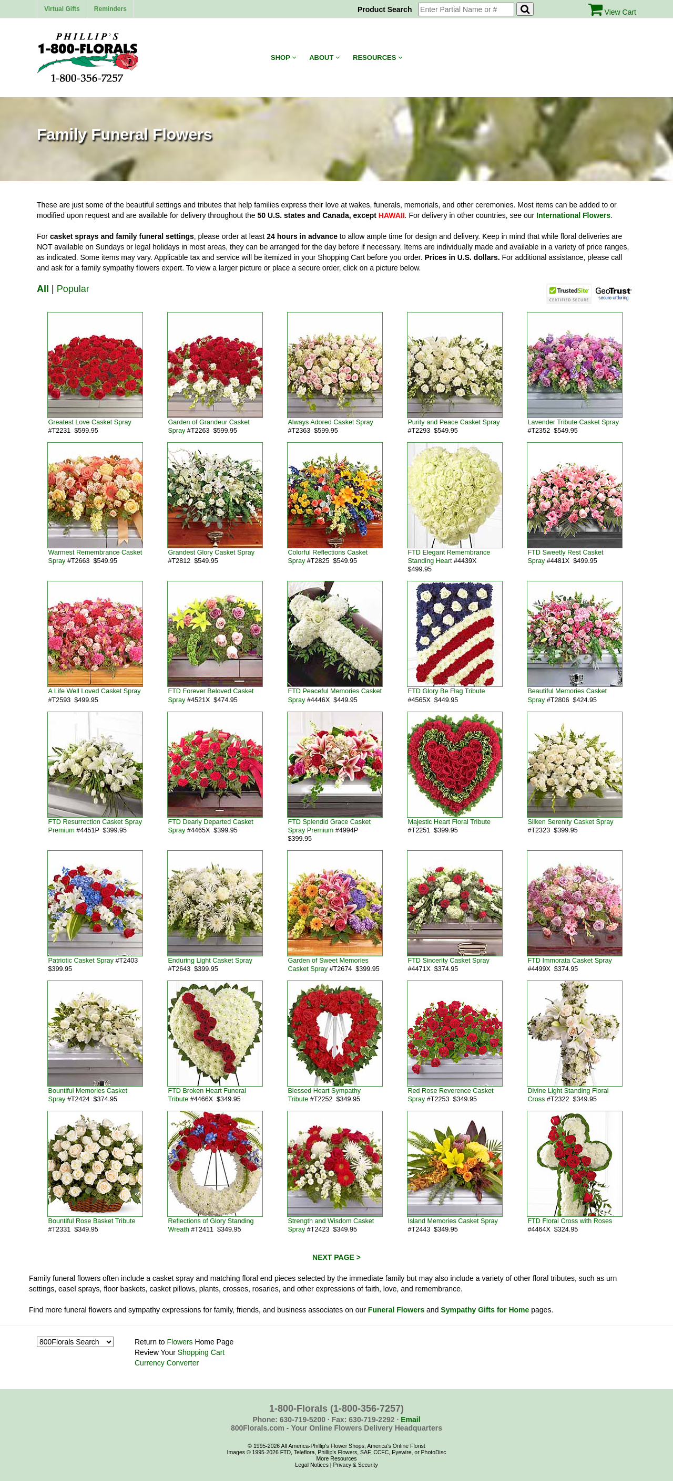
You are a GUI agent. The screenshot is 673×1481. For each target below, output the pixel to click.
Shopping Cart (201, 1352)
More (322, 1458)
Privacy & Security (355, 1465)
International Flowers (573, 215)
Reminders (110, 9)
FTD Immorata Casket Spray (569, 960)
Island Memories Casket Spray (452, 1221)
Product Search (387, 9)
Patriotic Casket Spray (81, 960)
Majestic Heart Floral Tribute (448, 822)
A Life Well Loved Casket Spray (94, 691)
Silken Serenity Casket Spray (570, 822)
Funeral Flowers (396, 1310)
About (324, 57)
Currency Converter (167, 1363)
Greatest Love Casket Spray (89, 422)
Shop (283, 57)
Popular (73, 289)
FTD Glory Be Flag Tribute (446, 691)
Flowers (179, 1342)
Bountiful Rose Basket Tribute (91, 1221)
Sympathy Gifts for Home (485, 1310)
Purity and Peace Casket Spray (453, 422)
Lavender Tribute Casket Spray (573, 422)
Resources (377, 57)
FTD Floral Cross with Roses (569, 1221)
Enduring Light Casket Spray (210, 960)
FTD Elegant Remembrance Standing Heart (448, 557)
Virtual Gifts (62, 9)
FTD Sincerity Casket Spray (448, 960)
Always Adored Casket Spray (330, 422)
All (43, 289)
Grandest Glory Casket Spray (211, 552)
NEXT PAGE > (336, 1257)
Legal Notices (312, 1465)
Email (410, 1419)
